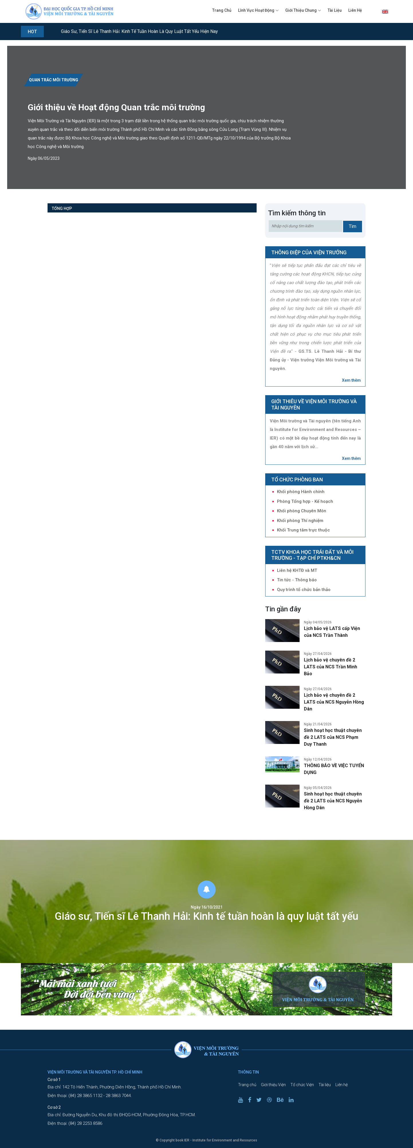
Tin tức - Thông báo (297, 579)
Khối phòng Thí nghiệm (300, 520)
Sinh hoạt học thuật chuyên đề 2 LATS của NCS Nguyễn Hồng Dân (333, 800)
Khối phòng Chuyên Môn (301, 510)
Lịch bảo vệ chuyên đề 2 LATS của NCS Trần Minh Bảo (330, 666)
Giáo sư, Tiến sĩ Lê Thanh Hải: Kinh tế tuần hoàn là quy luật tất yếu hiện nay (139, 31)
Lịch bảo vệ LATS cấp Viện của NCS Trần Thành (332, 632)
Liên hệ (355, 10)
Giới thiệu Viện (273, 1084)
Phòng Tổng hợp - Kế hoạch (305, 501)
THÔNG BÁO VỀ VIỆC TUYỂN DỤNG (334, 769)
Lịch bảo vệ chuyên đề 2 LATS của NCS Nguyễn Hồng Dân (334, 702)
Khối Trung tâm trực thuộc (303, 530)
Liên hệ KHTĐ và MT (297, 570)
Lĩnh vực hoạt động (256, 10)
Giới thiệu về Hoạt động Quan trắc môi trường (116, 107)
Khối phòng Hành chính (300, 491)
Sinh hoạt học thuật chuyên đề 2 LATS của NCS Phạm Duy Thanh (333, 737)
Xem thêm (351, 380)
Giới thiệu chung (301, 10)
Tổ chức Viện (302, 1084)
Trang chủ (221, 10)
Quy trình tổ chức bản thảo (304, 589)
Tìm (352, 226)
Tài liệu (335, 10)
